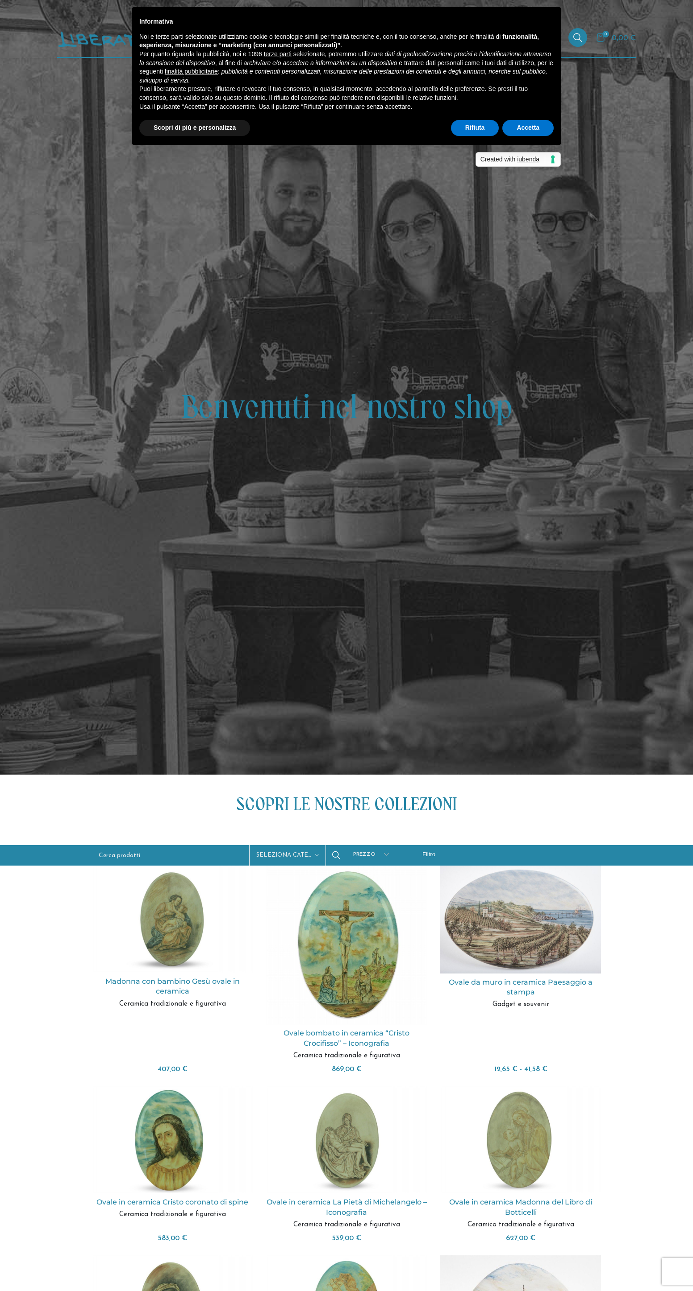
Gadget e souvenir (521, 1004)
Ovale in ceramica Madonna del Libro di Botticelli (520, 1207)
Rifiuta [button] (475, 127)
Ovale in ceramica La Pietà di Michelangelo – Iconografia (347, 1207)
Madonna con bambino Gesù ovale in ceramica (172, 986)
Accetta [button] (528, 127)
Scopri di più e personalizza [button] (195, 127)
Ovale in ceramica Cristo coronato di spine (172, 1202)
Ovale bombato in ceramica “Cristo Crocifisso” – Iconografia (346, 1038)
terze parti (278, 54)
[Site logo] (106, 37)
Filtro (428, 854)
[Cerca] (578, 37)
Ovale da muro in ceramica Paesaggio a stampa (521, 987)
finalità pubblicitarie (191, 71)
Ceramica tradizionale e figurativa (172, 1004)
